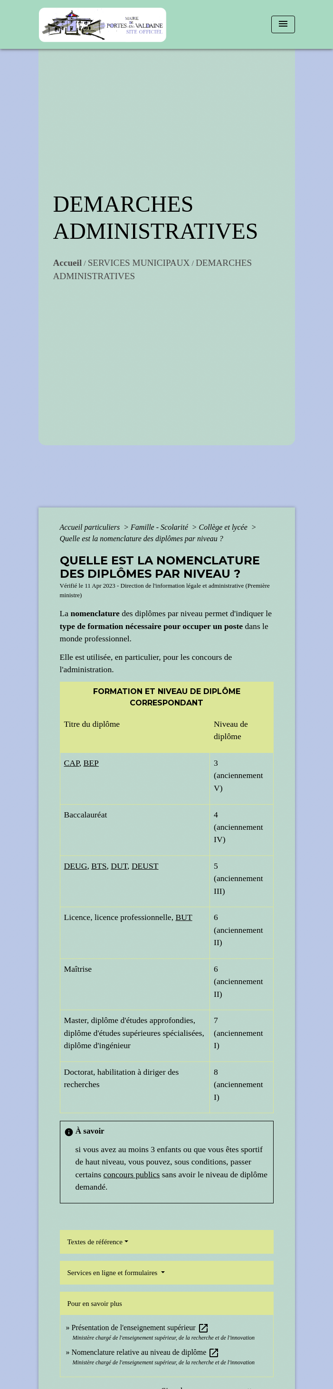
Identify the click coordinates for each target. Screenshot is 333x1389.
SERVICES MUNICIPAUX (139, 263)
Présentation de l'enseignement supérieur (140, 1327)
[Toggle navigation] (283, 24)
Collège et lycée (224, 527)
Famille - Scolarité (160, 527)
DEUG (75, 866)
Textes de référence (95, 1242)
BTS (98, 866)
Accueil (67, 263)
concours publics (132, 1174)
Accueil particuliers (91, 527)
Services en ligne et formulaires (113, 1272)
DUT (119, 866)
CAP (71, 763)
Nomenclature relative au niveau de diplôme (146, 1352)
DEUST (145, 866)
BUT (183, 917)
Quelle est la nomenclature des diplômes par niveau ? (141, 539)
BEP (91, 763)
